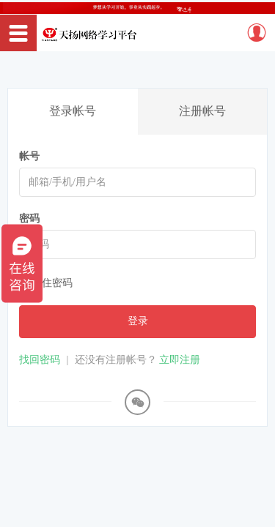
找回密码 (39, 359)
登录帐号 (72, 111)
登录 (138, 320)
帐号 (29, 156)
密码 (29, 218)
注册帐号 (202, 111)
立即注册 (179, 359)
